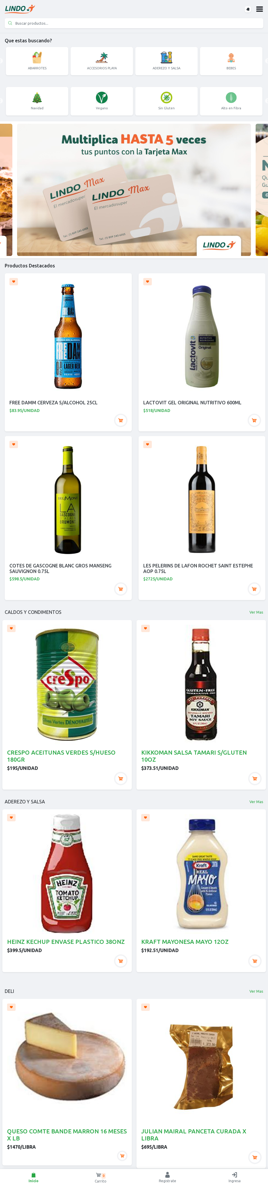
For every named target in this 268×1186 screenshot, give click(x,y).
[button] (259, 9)
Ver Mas (256, 612)
